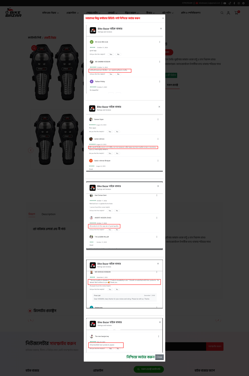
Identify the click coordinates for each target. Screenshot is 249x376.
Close (159, 357)
